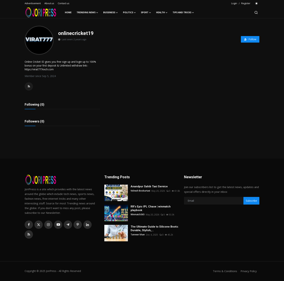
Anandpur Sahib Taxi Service (149, 186)
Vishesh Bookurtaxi (141, 191)
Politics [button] (129, 12)
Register (245, 3)
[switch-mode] (256, 3)
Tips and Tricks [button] (183, 12)
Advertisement (33, 3)
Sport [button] (146, 12)
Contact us (63, 3)
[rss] (29, 235)
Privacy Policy (248, 271)
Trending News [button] (87, 12)
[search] (256, 12)
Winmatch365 (138, 215)
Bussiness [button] (110, 12)
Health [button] (162, 12)
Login (234, 3)
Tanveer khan (138, 235)
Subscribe (251, 201)
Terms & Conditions (223, 271)
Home (68, 12)
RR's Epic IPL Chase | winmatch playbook (151, 208)
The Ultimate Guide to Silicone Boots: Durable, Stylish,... (155, 228)
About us (49, 3)
